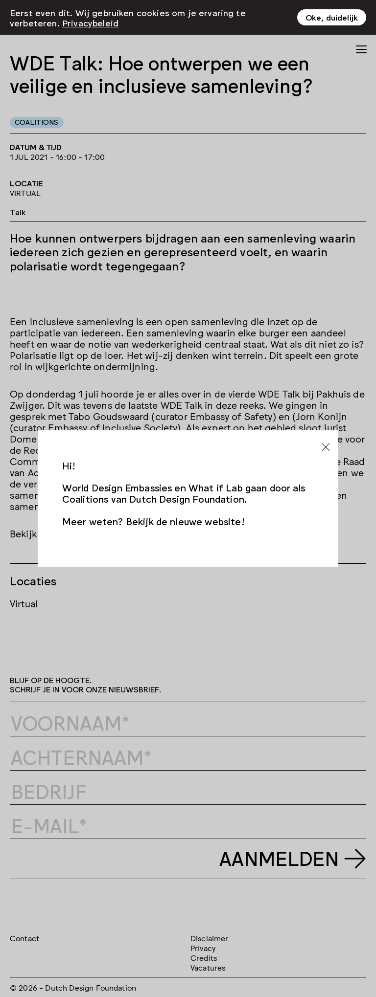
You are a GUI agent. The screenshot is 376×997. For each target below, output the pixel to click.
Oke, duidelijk (332, 17)
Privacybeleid (90, 22)
